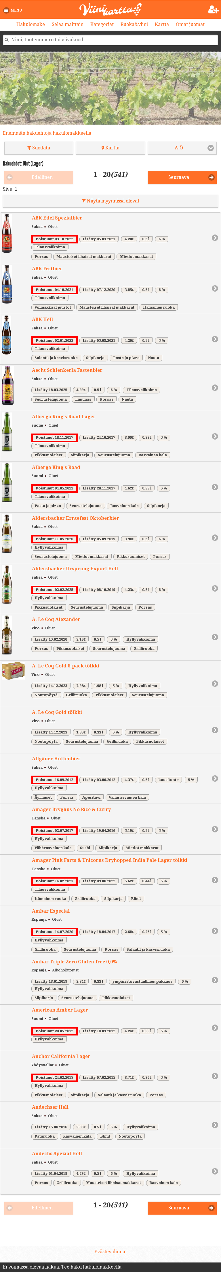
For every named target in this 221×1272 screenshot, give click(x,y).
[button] (13, 10)
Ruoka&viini (134, 24)
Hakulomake (30, 24)
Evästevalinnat (110, 1251)
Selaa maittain (67, 24)
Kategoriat (102, 24)
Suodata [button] (38, 148)
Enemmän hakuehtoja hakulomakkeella (47, 133)
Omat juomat (190, 24)
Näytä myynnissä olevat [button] (110, 201)
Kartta (162, 24)
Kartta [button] (110, 148)
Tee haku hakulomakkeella (91, 1267)
